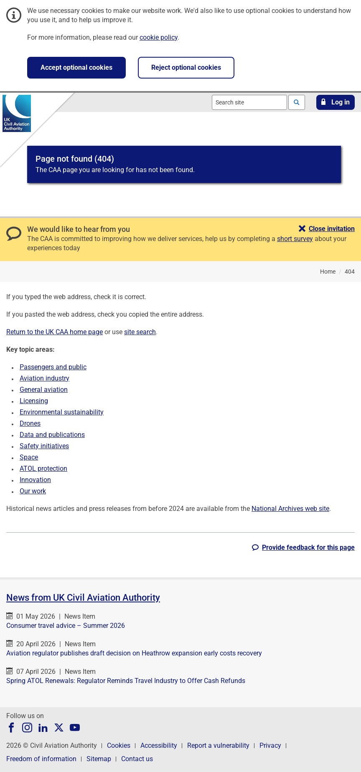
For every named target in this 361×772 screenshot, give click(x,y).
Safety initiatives (44, 446)
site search (140, 332)
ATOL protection (43, 468)
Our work (33, 491)
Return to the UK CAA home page (54, 332)
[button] (335, 102)
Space (29, 457)
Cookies (118, 745)
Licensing (34, 401)
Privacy (270, 745)
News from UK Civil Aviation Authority (83, 597)
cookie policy (159, 37)
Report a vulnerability (218, 745)
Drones (30, 423)
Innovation (35, 480)
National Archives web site (290, 509)
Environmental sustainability (62, 412)
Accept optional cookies (76, 67)
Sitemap (98, 759)
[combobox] (249, 102)
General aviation (44, 390)
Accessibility (158, 745)
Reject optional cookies (186, 67)
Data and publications (52, 435)
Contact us (137, 759)
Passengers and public (53, 367)
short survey (295, 239)
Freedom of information (41, 759)
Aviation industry (44, 378)
